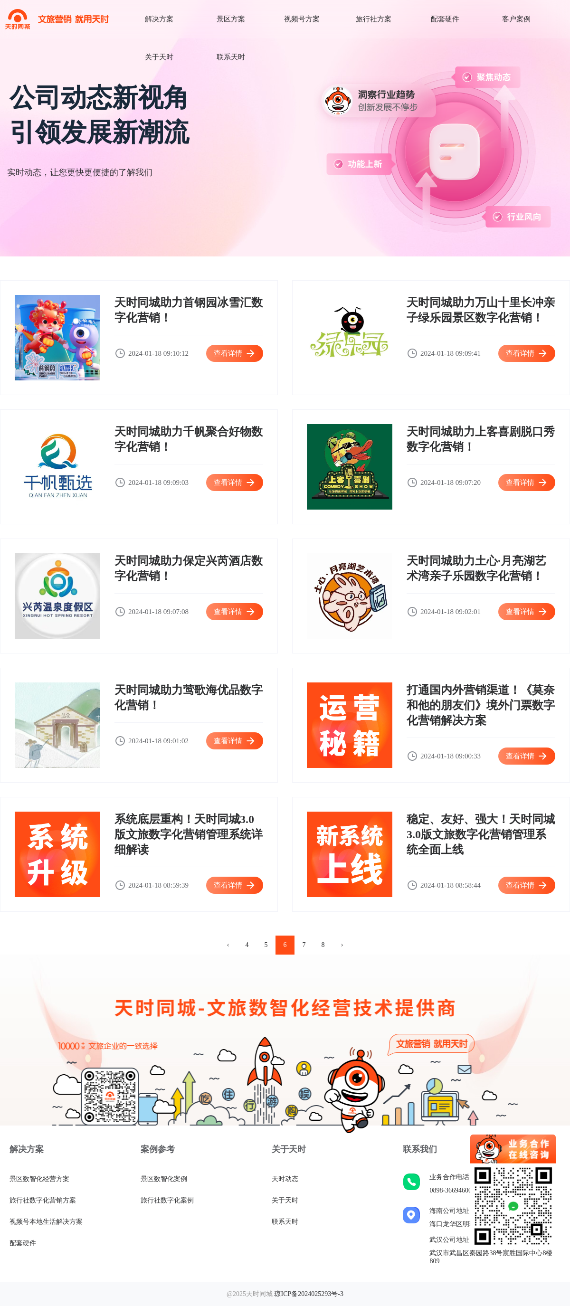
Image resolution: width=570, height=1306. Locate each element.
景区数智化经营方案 (39, 1179)
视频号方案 (302, 19)
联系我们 (420, 1149)
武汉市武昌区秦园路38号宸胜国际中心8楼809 (490, 1257)
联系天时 (231, 57)
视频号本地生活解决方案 (46, 1221)
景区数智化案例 (164, 1179)
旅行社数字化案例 (167, 1200)
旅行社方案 (373, 19)
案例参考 (158, 1149)
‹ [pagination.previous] (228, 944)
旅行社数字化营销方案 (43, 1200)
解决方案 (159, 19)
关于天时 (159, 57)
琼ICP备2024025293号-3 (308, 1293)
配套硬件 (445, 19)
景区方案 (231, 19)
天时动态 (285, 1179)
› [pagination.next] (342, 944)
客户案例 (516, 19)
